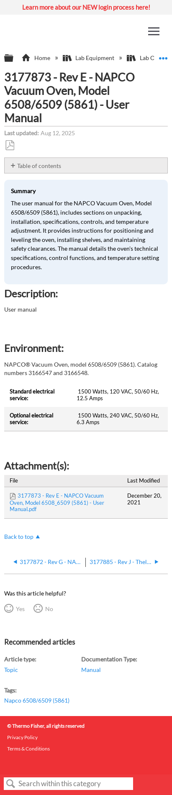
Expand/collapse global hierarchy (14, 58)
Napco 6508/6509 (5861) (36, 700)
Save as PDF (9, 145)
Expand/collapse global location (163, 55)
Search (10, 783)
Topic (11, 669)
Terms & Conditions (28, 748)
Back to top (18, 536)
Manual (91, 669)
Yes (20, 608)
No (49, 608)
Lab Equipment (89, 57)
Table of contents (39, 165)
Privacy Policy (22, 737)
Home (36, 57)
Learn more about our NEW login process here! (86, 7)
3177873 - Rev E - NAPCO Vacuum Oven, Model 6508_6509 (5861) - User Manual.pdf (57, 502)
